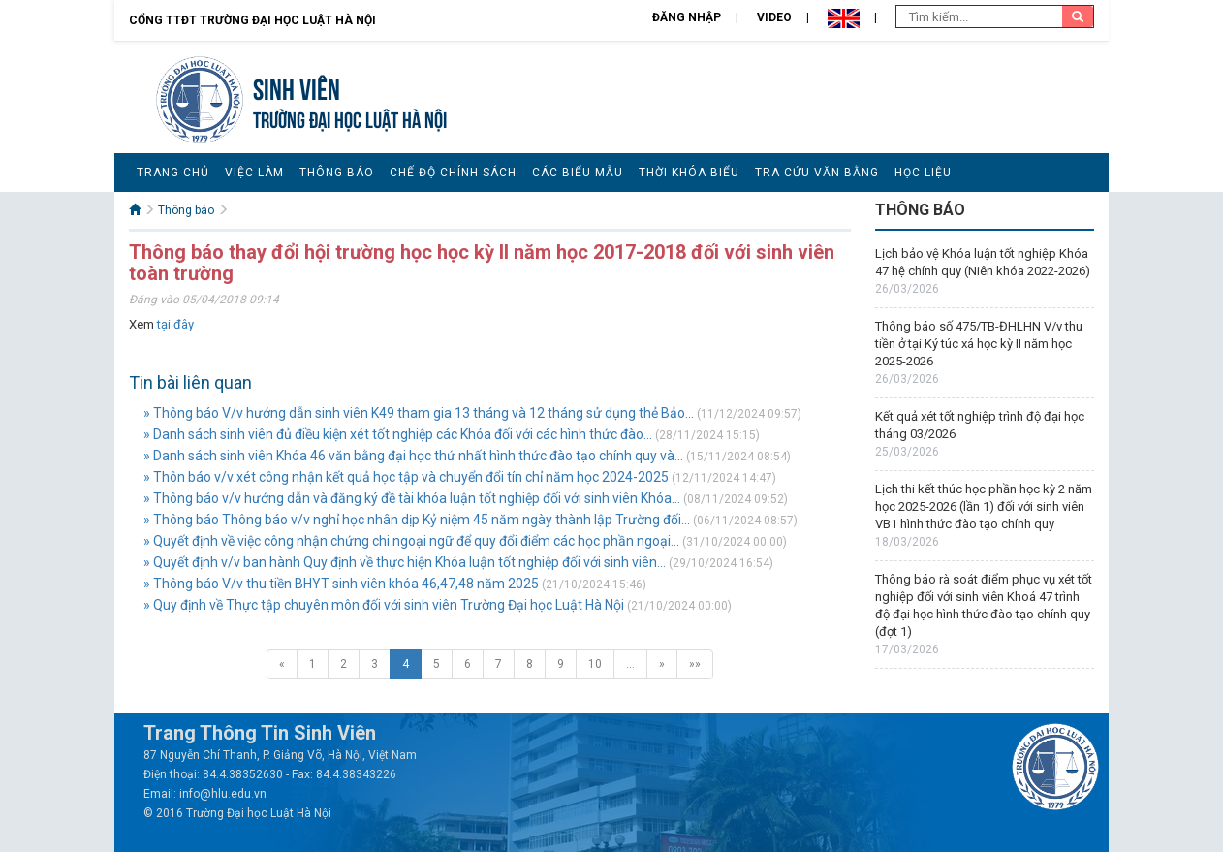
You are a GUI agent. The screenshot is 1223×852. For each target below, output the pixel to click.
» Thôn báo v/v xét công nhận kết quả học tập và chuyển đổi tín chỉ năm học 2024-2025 (406, 477)
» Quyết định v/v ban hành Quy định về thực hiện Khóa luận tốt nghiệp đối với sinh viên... (404, 562)
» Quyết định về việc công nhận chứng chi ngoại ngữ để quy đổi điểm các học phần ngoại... (411, 541)
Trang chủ (173, 172)
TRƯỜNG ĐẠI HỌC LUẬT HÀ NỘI (350, 118)
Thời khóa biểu (689, 172)
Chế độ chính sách (453, 172)
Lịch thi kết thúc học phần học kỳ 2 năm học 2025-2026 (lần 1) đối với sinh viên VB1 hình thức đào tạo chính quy (983, 506)
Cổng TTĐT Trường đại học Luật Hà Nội (252, 20)
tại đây (175, 324)
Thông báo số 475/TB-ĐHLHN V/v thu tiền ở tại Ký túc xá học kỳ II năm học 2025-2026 (978, 343)
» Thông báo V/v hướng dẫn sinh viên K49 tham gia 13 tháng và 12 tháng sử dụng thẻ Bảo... (418, 413)
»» (695, 664)
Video (774, 17)
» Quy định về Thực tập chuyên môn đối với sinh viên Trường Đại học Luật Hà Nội (383, 605)
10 (595, 664)
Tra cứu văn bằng (817, 172)
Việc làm (254, 172)
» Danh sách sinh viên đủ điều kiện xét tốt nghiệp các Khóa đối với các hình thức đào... (397, 434)
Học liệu (923, 172)
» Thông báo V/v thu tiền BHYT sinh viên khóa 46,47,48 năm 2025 (341, 583)
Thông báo (336, 172)
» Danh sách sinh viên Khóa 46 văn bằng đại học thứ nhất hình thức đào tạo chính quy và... (413, 455)
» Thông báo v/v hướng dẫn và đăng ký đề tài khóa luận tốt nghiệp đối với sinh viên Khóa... (411, 498)
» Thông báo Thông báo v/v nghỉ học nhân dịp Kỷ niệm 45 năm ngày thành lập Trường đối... (416, 519)
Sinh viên (296, 87)
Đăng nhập (686, 17)
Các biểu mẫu (577, 172)
